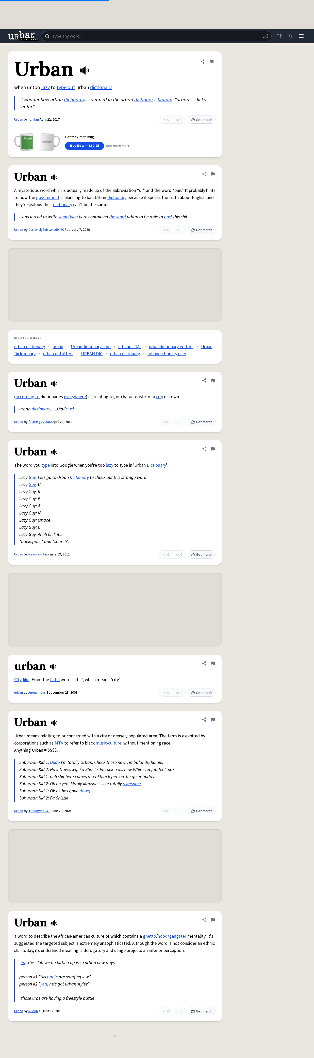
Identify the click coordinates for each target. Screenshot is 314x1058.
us (71, 409)
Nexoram (35, 554)
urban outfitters (58, 354)
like (26, 680)
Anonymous (37, 692)
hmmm (165, 99)
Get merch (201, 119)
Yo (23, 963)
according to (27, 397)
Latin (55, 680)
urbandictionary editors (171, 347)
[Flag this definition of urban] (213, 663)
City (18, 680)
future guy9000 (40, 421)
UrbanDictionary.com (91, 347)
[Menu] (301, 36)
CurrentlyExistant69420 (46, 229)
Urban (18, 119)
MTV (59, 743)
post (168, 217)
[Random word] (265, 36)
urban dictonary (125, 354)
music (101, 743)
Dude (55, 762)
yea (43, 984)
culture (114, 743)
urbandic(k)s (129, 347)
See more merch (118, 145)
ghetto (149, 936)
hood (163, 936)
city (159, 397)
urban (58, 347)
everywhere (75, 397)
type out (66, 87)
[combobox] (156, 36)
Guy (32, 477)
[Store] (279, 36)
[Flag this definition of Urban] (211, 62)
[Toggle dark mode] (290, 36)
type (45, 465)
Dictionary (116, 197)
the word (117, 217)
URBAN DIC (92, 354)
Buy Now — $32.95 (84, 145)
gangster (177, 936)
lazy (45, 87)
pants (52, 977)
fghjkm (33, 119)
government (47, 197)
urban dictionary (29, 347)
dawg (84, 791)
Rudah (33, 1011)
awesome (132, 784)
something (68, 217)
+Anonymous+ (39, 810)
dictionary (101, 87)
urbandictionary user (166, 354)
